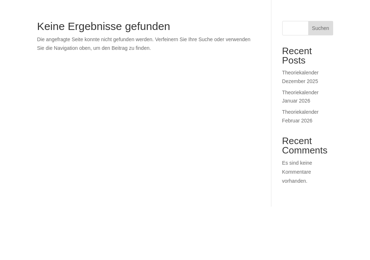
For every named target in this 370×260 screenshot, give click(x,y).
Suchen (320, 28)
